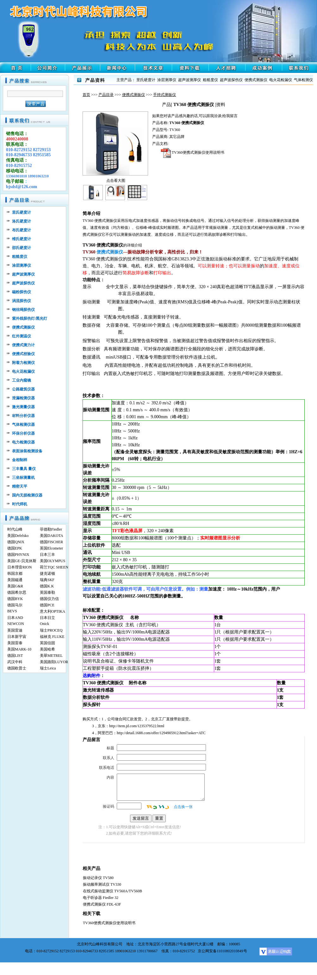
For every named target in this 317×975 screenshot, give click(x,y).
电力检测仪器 (23, 442)
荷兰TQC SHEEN (54, 567)
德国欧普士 (16, 668)
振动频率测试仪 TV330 (102, 884)
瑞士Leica (48, 668)
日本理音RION (19, 567)
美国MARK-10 (19, 649)
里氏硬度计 (21, 212)
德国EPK (14, 548)
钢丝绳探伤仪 (23, 309)
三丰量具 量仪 (24, 469)
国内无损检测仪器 (27, 495)
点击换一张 (183, 807)
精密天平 (19, 486)
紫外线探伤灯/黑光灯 (29, 318)
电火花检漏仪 (23, 371)
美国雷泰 (14, 643)
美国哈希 (47, 649)
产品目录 (106, 94)
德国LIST (15, 655)
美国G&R (15, 586)
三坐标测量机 (23, 477)
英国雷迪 (14, 630)
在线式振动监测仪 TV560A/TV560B (112, 891)
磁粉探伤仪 (21, 292)
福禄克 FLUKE (52, 636)
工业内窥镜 (21, 380)
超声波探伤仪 (23, 283)
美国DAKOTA (51, 535)
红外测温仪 (21, 336)
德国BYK (15, 599)
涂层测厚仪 (21, 265)
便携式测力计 (23, 345)
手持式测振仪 (164, 94)
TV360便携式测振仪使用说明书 (192, 152)
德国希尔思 (16, 592)
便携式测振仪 (133, 94)
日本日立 (47, 617)
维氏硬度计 (21, 239)
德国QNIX (15, 542)
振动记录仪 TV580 (98, 878)
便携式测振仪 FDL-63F (102, 904)
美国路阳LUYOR (54, 662)
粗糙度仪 (19, 256)
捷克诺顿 (47, 573)
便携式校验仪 (23, 354)
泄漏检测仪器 (23, 398)
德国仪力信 (49, 599)
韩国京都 (14, 573)
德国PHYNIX (18, 554)
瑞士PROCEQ (51, 630)
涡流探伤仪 (21, 301)
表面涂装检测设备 (27, 451)
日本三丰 (47, 554)
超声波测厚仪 (23, 274)
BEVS (12, 611)
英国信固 (47, 643)
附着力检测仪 (23, 362)
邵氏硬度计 (21, 248)
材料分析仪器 (23, 415)
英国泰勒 (47, 592)
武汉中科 (14, 662)
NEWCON (15, 623)
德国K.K (47, 586)
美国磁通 (14, 580)
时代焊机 (19, 504)
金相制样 (19, 460)
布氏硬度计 (21, 230)
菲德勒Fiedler (51, 529)
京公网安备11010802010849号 (222, 951)
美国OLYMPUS (52, 561)
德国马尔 (14, 605)
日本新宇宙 (16, 636)
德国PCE (47, 605)
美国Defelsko (17, 535)
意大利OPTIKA (52, 611)
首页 (86, 94)
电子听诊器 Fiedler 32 (100, 897)
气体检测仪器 (23, 424)
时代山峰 (14, 529)
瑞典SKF (47, 580)
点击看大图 (115, 180)
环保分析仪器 (23, 433)
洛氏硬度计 (21, 221)
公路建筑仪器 (23, 389)
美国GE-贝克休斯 (21, 561)
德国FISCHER (51, 542)
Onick (44, 623)
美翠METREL (51, 655)
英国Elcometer (51, 548)
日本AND (15, 617)
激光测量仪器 (23, 407)
